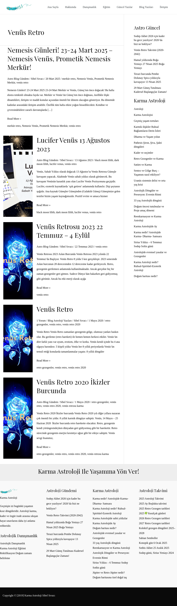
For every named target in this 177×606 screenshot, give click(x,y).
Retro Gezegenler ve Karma (149, 158)
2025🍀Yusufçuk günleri (152, 513)
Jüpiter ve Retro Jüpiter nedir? (109, 572)
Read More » (14, 118)
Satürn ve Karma (143, 164)
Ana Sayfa (61, 7)
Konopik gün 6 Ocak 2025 (153, 542)
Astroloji (138, 108)
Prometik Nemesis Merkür (53, 125)
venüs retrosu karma (73, 405)
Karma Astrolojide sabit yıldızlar (110, 518)
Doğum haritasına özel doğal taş (110, 577)
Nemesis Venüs (85, 78)
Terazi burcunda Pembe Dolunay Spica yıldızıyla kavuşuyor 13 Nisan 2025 (147, 77)
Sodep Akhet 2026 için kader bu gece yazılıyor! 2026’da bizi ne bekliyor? (149, 40)
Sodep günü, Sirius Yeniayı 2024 (156, 552)
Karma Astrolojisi (143, 114)
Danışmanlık (95, 7)
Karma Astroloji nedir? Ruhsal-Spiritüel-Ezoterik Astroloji (147, 266)
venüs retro (22, 82)
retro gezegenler (45, 367)
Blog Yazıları (148, 7)
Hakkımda (78, 7)
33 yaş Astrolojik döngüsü (148, 200)
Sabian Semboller (148, 538)
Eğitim (111, 7)
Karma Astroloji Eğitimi (13, 548)
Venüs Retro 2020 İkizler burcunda (73, 386)
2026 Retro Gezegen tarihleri (154, 518)
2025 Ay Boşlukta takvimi (153, 503)
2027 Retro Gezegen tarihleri (154, 523)
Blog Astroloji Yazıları (60, 320)
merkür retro (68, 78)
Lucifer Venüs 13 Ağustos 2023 (73, 144)
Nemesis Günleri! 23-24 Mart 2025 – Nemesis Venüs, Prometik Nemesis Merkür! (60, 58)
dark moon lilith (64, 212)
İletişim (164, 7)
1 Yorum (41, 320)
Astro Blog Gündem (18, 78)
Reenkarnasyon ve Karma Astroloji (111, 547)
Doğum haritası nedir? (146, 276)
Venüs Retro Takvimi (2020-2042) (64, 515)
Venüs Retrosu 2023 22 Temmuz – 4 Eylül (70, 230)
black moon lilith (104, 160)
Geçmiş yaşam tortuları (146, 120)
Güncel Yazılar (128, 7)
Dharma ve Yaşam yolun (147, 136)
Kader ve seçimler (143, 152)
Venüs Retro (55, 309)
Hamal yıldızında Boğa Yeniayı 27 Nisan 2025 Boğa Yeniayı (149, 64)
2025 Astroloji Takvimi (151, 498)
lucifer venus (56, 164)
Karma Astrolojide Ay (145, 226)
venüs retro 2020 (71, 324)
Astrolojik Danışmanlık (12, 543)
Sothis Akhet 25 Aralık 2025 (154, 547)
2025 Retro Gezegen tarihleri (154, 508)
